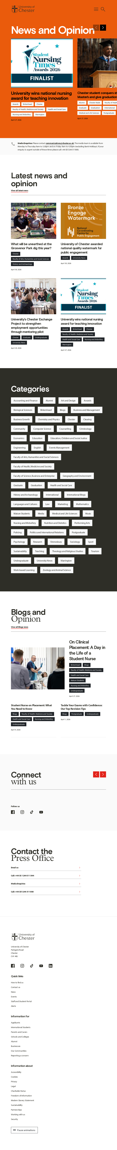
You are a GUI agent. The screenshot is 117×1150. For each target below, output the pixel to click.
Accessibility (16, 1072)
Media (41, 513)
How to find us (17, 982)
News (13, 992)
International (110, 108)
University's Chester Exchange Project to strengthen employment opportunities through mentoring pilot (31, 325)
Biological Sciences (23, 409)
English (37, 447)
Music (88, 513)
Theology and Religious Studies (67, 551)
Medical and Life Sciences (89, 113)
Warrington (39, 114)
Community (19, 428)
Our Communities (19, 1050)
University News (79, 258)
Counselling (65, 428)
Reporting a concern (20, 1055)
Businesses (15, 1046)
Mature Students (22, 513)
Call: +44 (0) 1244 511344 (46, 876)
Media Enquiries (46, 884)
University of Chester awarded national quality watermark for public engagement (82, 248)
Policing (18, 532)
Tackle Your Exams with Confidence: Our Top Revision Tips (81, 706)
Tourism (95, 551)
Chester (40, 104)
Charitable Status (18, 1091)
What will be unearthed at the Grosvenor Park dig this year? (31, 246)
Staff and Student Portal (21, 1001)
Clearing (87, 419)
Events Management (59, 447)
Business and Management (86, 409)
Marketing (63, 504)
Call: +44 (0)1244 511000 (46, 892)
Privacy (14, 1081)
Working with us (18, 1114)
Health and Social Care (57, 109)
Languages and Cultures (25, 504)
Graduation (95, 108)
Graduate (82, 108)
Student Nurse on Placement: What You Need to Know (31, 706)
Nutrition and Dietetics (55, 522)
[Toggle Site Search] (103, 9)
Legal (13, 1086)
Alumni (82, 102)
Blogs (62, 409)
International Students (20, 1027)
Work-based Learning (24, 570)
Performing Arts (82, 522)
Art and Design (68, 400)
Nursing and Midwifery (22, 114)
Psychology (19, 541)
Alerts (13, 1006)
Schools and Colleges (20, 1036)
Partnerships (16, 1109)
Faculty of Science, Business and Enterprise (34, 475)
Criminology (85, 428)
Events (14, 996)
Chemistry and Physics (49, 419)
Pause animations (24, 1130)
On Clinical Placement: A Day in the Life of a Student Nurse (87, 650)
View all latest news (19, 190)
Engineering (20, 447)
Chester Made (94, 102)
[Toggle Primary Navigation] (96, 9)
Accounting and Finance (25, 400)
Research (37, 541)
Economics (19, 438)
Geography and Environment (77, 475)
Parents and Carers (19, 1032)
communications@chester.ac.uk (60, 143)
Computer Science (42, 428)
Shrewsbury (56, 541)
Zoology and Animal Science (57, 570)
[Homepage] (23, 9)
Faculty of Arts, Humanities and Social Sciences (31, 259)
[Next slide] (103, 28)
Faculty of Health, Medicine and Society (28, 109)
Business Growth (22, 419)
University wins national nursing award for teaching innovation (41, 95)
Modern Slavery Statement (22, 1100)
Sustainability (20, 551)
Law (47, 504)
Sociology (75, 541)
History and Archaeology (22, 264)
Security (14, 1119)
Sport (90, 541)
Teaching (39, 551)
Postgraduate (109, 113)
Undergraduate (41, 337)
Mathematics (82, 504)
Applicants (15, 1022)
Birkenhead (27, 104)
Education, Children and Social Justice (69, 438)
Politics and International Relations (47, 532)
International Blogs (76, 494)
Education (37, 438)
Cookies (14, 1076)
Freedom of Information (21, 1095)
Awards (15, 104)
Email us (46, 867)
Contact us (15, 987)
